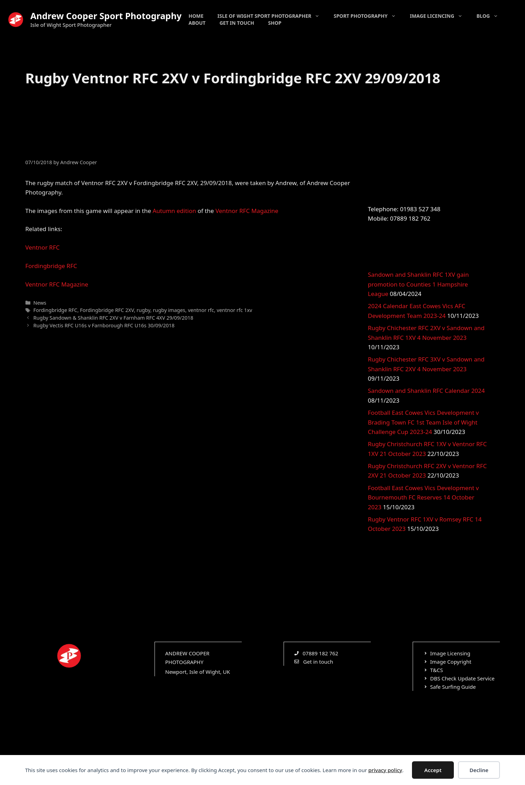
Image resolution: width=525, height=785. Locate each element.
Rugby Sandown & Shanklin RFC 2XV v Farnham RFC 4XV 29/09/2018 (113, 317)
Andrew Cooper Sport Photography (105, 16)
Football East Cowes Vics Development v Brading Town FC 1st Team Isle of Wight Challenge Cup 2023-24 (423, 422)
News (39, 302)
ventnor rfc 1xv (234, 310)
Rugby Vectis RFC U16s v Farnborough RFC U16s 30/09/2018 (104, 325)
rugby (143, 310)
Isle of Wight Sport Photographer (272, 16)
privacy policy (385, 770)
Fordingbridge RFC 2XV (107, 310)
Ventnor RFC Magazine (247, 211)
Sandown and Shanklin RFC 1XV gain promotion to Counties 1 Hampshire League (418, 283)
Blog (491, 16)
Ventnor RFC (42, 247)
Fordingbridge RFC (51, 266)
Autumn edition (174, 211)
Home (195, 16)
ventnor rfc (201, 310)
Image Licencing (440, 16)
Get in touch (236, 23)
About (196, 23)
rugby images (169, 310)
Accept (432, 770)
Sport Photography (368, 16)
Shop (275, 23)
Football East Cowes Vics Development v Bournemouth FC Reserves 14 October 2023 (423, 497)
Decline (479, 770)
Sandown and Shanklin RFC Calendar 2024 (426, 391)
